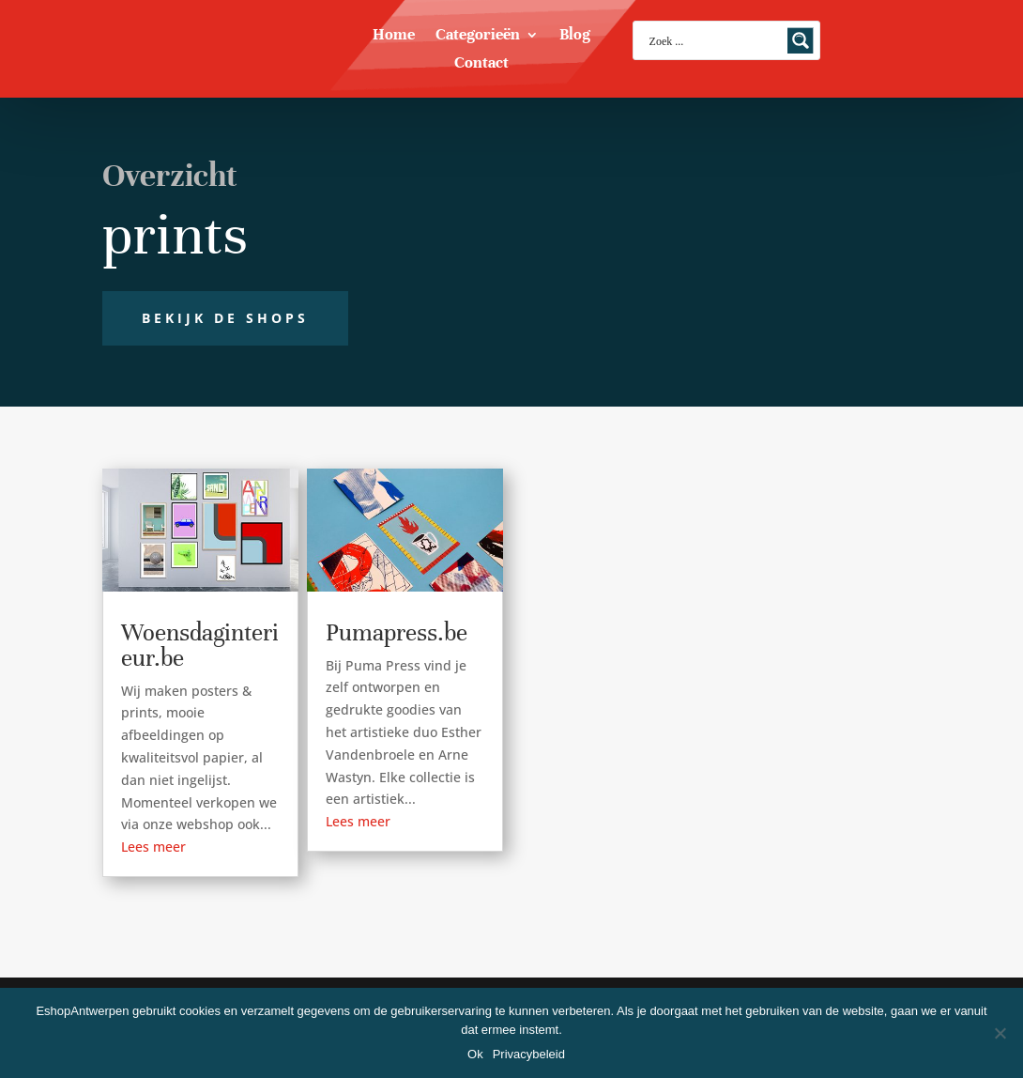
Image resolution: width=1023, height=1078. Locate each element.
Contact (481, 64)
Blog (574, 36)
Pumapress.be (396, 632)
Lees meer (153, 846)
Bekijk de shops (225, 318)
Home (394, 36)
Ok (475, 1054)
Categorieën (477, 36)
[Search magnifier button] (800, 40)
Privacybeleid (529, 1054)
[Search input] (714, 40)
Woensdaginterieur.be (200, 645)
